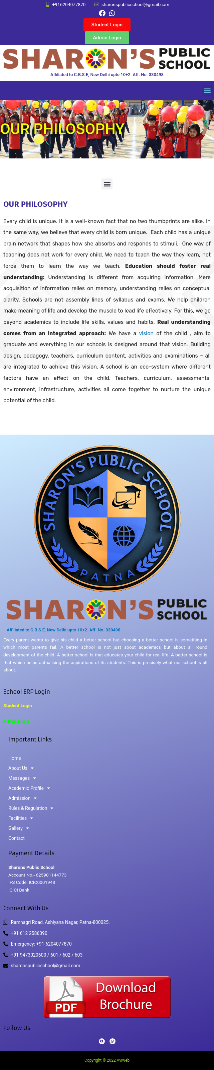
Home (14, 758)
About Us (21, 768)
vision (147, 333)
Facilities (20, 818)
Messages (22, 778)
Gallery (18, 828)
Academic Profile (29, 788)
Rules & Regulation (30, 808)
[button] (207, 90)
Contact (16, 838)
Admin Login (16, 721)
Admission (22, 798)
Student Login (17, 705)
